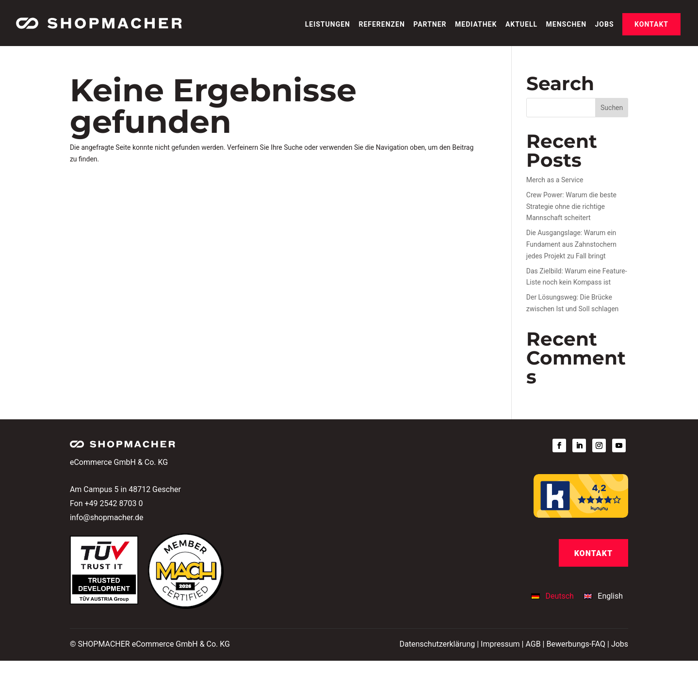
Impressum (500, 644)
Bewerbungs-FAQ (575, 644)
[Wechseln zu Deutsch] (555, 596)
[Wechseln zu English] (603, 596)
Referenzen (381, 24)
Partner (429, 24)
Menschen (566, 24)
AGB (532, 644)
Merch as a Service (555, 180)
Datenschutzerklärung (437, 644)
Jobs (604, 24)
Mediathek (476, 24)
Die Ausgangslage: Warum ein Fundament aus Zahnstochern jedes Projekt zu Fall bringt (571, 244)
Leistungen (327, 24)
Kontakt (651, 24)
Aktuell (521, 24)
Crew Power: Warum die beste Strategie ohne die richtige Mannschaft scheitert (571, 206)
